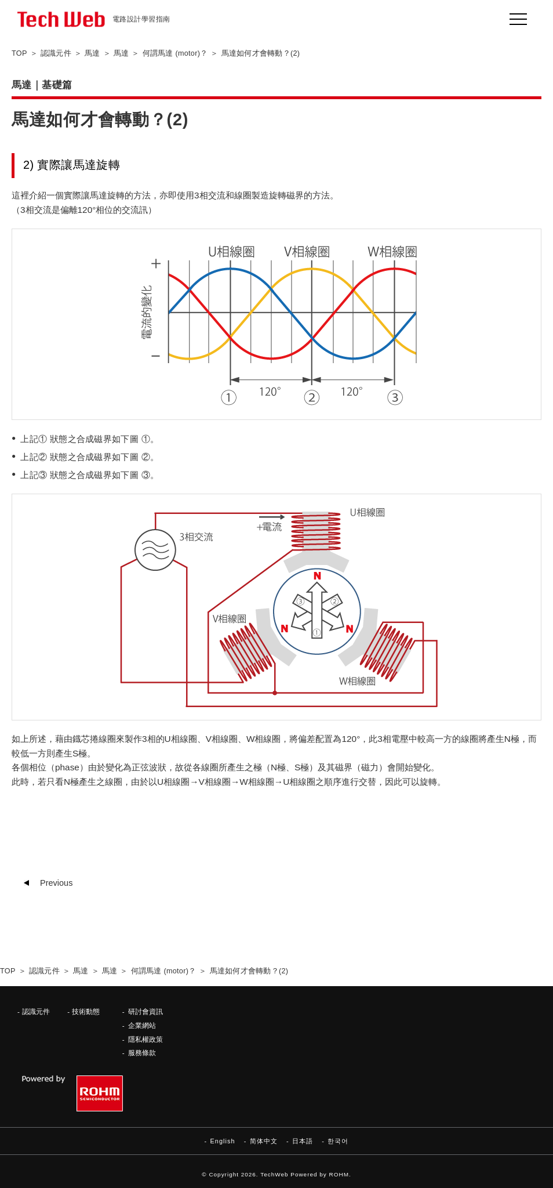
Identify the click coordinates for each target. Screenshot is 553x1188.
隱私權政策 (145, 1039)
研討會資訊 (145, 1011)
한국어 (338, 1141)
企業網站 (142, 1025)
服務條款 (142, 1052)
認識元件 (36, 1011)
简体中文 (264, 1141)
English (222, 1141)
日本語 (302, 1141)
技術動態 (86, 1011)
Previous (56, 883)
